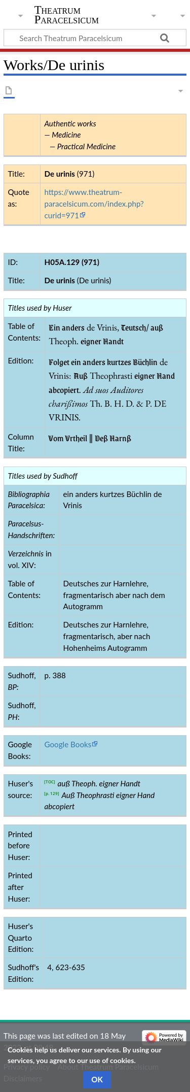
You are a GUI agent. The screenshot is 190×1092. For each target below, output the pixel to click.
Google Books (67, 744)
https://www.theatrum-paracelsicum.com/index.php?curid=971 (93, 203)
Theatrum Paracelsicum (66, 15)
